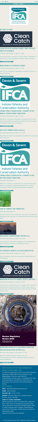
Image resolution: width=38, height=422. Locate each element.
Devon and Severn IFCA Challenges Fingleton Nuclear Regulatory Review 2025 (17, 348)
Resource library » (19, 4)
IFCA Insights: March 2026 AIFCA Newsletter (17, 250)
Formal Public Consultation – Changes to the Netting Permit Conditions (17, 176)
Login (2, 1)
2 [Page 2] (1, 364)
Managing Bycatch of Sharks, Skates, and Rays (17, 279)
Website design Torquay (28, 420)
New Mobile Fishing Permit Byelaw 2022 (15, 236)
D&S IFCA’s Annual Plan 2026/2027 (12, 130)
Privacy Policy (6, 376)
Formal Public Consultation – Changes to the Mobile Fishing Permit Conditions (17, 112)
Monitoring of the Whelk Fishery (12, 65)
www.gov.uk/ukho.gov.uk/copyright (13, 413)
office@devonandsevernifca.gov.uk (17, 388)
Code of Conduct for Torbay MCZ (12, 209)
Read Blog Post (6, 61)
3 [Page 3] (2, 364)
